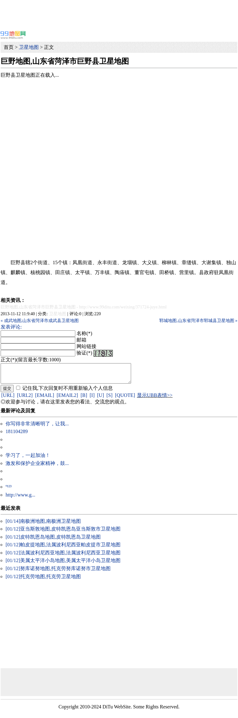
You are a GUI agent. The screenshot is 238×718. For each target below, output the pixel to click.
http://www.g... (20, 498)
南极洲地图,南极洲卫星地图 (43, 524)
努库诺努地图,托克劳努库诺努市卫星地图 (58, 572)
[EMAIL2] (67, 399)
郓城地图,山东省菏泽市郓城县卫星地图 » (198, 320)
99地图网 (13, 35)
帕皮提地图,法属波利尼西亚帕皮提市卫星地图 (63, 548)
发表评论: (11, 326)
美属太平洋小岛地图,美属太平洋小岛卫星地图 (63, 564)
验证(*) (84, 352)
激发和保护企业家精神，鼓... (37, 467)
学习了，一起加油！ (28, 459)
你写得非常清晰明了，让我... (37, 427)
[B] (84, 399)
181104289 (17, 435)
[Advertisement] (119, 14)
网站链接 (86, 346)
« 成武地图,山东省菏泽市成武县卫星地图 (40, 320)
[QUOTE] (125, 399)
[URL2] (25, 399)
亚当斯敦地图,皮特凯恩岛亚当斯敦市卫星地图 (63, 532)
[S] (109, 399)
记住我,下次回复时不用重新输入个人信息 (67, 391)
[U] (100, 399)
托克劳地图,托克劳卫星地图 (43, 580)
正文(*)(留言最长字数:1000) (31, 359)
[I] (92, 399)
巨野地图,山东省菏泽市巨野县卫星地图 (38, 307)
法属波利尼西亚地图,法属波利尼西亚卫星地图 (63, 556)
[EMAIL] (44, 399)
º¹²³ (8, 490)
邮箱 (81, 339)
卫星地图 (29, 47)
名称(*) (84, 333)
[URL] (8, 399)
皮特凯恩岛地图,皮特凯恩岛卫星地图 (53, 540)
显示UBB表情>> (155, 399)
